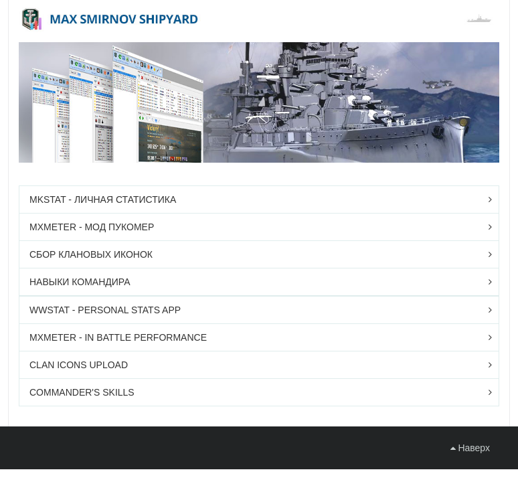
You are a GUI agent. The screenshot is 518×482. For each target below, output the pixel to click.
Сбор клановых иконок (91, 254)
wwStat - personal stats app (105, 310)
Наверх (470, 448)
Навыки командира (80, 281)
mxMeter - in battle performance (118, 337)
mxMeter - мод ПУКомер (91, 227)
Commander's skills (82, 392)
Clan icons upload (78, 364)
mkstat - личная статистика (102, 199)
